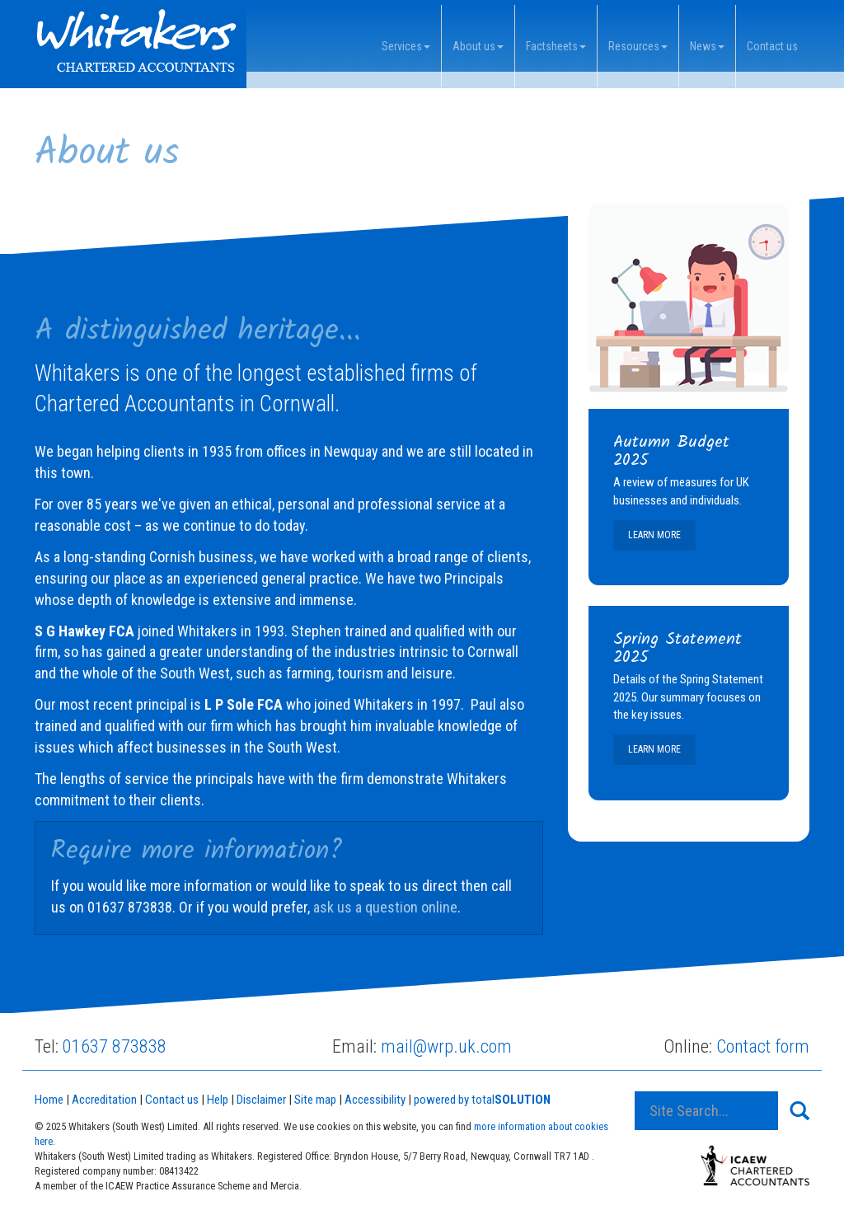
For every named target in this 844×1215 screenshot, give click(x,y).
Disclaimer (261, 1099)
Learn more (654, 535)
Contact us (772, 46)
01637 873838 (114, 1046)
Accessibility (375, 1099)
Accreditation (104, 1099)
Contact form (762, 1046)
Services (406, 46)
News (707, 46)
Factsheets (556, 46)
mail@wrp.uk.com (446, 1046)
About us (478, 46)
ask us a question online (385, 907)
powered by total (482, 1099)
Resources (638, 46)
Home (49, 1099)
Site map (315, 1099)
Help (217, 1099)
